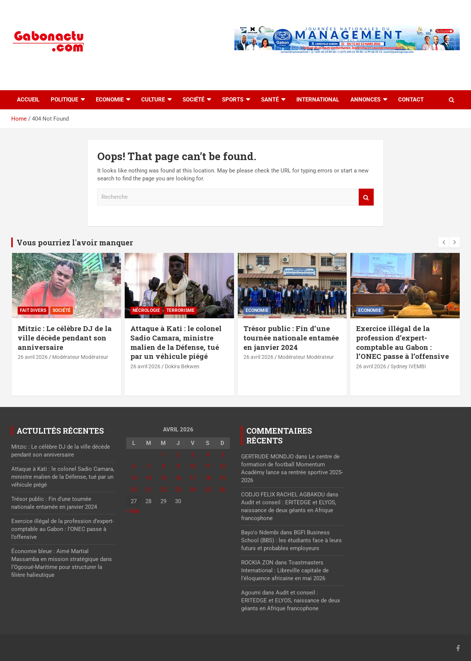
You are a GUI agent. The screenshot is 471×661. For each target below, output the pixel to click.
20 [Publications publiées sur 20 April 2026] (134, 489)
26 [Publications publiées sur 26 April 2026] (222, 489)
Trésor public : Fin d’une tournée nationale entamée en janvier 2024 (291, 337)
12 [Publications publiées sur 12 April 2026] (222, 466)
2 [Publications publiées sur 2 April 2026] (178, 454)
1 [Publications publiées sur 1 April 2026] (163, 454)
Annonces (365, 99)
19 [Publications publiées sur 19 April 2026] (222, 478)
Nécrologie (146, 310)
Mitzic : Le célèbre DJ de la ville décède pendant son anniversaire (65, 337)
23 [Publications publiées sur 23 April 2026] (178, 489)
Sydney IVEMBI (408, 366)
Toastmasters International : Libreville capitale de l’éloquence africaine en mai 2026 (285, 570)
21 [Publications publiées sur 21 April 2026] (148, 489)
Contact (411, 99)
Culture (153, 99)
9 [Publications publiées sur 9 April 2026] (178, 466)
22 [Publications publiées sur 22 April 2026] (163, 489)
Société (193, 99)
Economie (110, 99)
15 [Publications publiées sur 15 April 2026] (163, 478)
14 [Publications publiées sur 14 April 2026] (148, 478)
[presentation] (443, 242)
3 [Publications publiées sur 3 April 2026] (192, 454)
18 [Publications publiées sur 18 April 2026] (208, 478)
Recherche (366, 197)
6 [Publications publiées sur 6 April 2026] (133, 466)
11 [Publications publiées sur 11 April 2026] (208, 466)
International (317, 99)
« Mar (133, 511)
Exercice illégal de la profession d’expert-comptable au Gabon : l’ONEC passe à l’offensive (402, 342)
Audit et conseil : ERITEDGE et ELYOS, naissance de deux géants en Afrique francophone (288, 510)
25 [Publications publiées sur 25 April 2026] (208, 489)
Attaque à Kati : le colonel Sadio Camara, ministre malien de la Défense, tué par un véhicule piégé (176, 342)
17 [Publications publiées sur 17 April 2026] (193, 478)
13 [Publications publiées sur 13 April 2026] (134, 478)
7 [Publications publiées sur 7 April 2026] (148, 466)
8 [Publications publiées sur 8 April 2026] (163, 466)
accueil (28, 99)
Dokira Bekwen (182, 366)
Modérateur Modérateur (80, 357)
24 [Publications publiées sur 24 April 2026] (193, 489)
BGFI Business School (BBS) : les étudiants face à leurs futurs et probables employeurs (291, 540)
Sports (232, 99)
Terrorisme (180, 310)
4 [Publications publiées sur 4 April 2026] (207, 454)
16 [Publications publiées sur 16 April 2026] (178, 478)
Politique (64, 99)
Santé (270, 99)
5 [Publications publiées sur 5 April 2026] (222, 454)
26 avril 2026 (33, 357)
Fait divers (33, 310)
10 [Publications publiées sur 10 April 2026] (193, 466)
